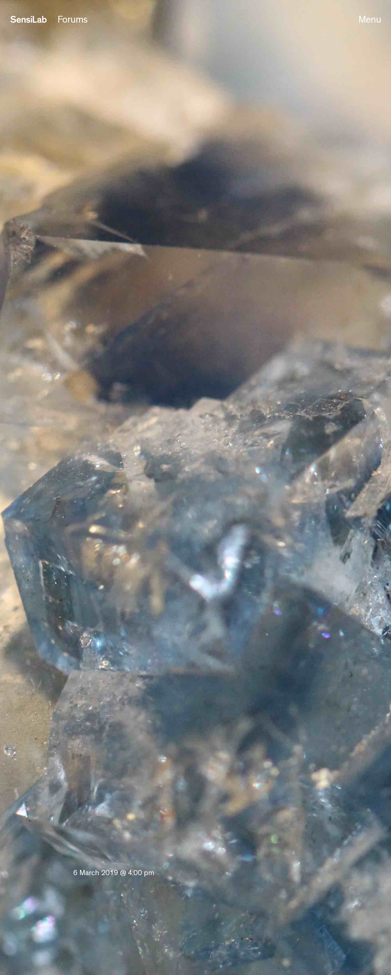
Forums (73, 19)
